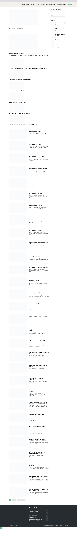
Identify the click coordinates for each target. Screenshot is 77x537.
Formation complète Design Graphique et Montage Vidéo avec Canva (37, 292)
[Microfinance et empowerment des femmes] (16, 107)
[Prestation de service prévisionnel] (23, 16)
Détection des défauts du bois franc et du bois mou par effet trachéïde (38, 490)
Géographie (37, 4)
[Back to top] (1, 528)
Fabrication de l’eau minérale (60, 39)
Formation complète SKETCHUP (35, 131)
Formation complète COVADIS (35, 193)
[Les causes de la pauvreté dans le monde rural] (16, 73)
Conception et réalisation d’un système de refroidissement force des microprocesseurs (38, 403)
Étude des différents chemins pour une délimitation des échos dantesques (37, 453)
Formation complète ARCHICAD (35, 230)
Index (20, 4)
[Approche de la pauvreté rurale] (23, 41)
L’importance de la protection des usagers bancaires (21, 90)
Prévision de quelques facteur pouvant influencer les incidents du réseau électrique (38, 440)
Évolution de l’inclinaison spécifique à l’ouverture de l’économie (23, 124)
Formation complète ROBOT (35, 144)
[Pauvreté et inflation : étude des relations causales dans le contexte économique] (16, 62)
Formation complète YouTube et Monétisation (38, 267)
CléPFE (17, 525)
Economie (32, 4)
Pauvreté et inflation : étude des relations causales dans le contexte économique (28, 68)
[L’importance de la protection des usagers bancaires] (16, 85)
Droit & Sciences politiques (61, 4)
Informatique (43, 4)
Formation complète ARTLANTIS (36, 218)
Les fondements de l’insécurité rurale (17, 102)
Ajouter (70, 4)
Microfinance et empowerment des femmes (19, 113)
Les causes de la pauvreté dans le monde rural (20, 79)
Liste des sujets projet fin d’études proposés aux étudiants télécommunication (61, 29)
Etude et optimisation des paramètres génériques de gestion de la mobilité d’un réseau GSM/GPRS (37, 427)
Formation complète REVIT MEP (35, 180)
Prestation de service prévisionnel (17, 28)
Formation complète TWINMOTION (36, 156)
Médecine (27, 4)
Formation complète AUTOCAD (35, 205)
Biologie (23, 4)
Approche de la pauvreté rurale (16, 53)
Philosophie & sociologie (50, 4)
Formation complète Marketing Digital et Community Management (37, 255)
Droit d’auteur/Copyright (63, 525)
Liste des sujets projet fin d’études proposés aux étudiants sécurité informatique (61, 23)
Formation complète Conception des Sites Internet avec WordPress (38, 279)
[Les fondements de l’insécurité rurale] (16, 96)
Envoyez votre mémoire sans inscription (51, 525)
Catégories (53, 15)
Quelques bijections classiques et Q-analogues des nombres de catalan (38, 477)
